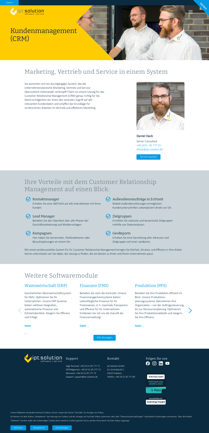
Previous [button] (19, 309)
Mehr (28, 326)
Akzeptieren (39, 428)
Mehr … (84, 326)
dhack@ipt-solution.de (149, 149)
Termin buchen (148, 156)
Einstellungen (62, 428)
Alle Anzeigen (104, 337)
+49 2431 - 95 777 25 (148, 145)
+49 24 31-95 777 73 (86, 373)
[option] (49, 309)
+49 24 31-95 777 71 (90, 366)
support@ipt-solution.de (86, 377)
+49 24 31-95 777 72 (91, 369)
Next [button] (189, 309)
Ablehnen (18, 428)
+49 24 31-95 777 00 (125, 377)
